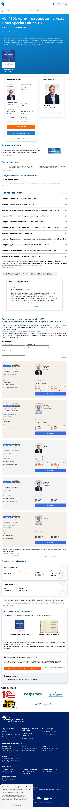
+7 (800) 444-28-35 (51, 769)
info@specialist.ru (10, 777)
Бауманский (6, 756)
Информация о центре (49, 731)
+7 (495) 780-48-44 (24, 123)
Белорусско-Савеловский (6, 747)
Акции (4, 731)
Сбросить (63, 357)
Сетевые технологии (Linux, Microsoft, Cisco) (37, 10)
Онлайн (44, 383)
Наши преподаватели (49, 737)
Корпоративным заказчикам (27, 734)
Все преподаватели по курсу (52, 113)
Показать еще (15, 555)
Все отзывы (34, 306)
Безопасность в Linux (18, 10)
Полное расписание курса (48, 556)
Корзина (54, 4)
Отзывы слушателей (48, 734)
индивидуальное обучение (29, 599)
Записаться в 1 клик (21, 133)
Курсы (9, 10)
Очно (37, 383)
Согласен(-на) (16, 805)
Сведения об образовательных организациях (36, 786)
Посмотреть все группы (21, 138)
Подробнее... (6, 801)
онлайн (59, 325)
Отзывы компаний (27, 738)
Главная (4, 10)
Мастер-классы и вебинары (11, 734)
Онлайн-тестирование (9, 737)
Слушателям (8, 728)
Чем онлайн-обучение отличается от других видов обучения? (22, 331)
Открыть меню (66, 4)
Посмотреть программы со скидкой (22, 668)
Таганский (6, 382)
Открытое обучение (9, 375)
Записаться (21, 127)
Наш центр (47, 728)
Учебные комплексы (12, 743)
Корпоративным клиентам (30, 729)
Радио (5, 533)
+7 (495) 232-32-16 (10, 769)
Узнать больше (7, 155)
